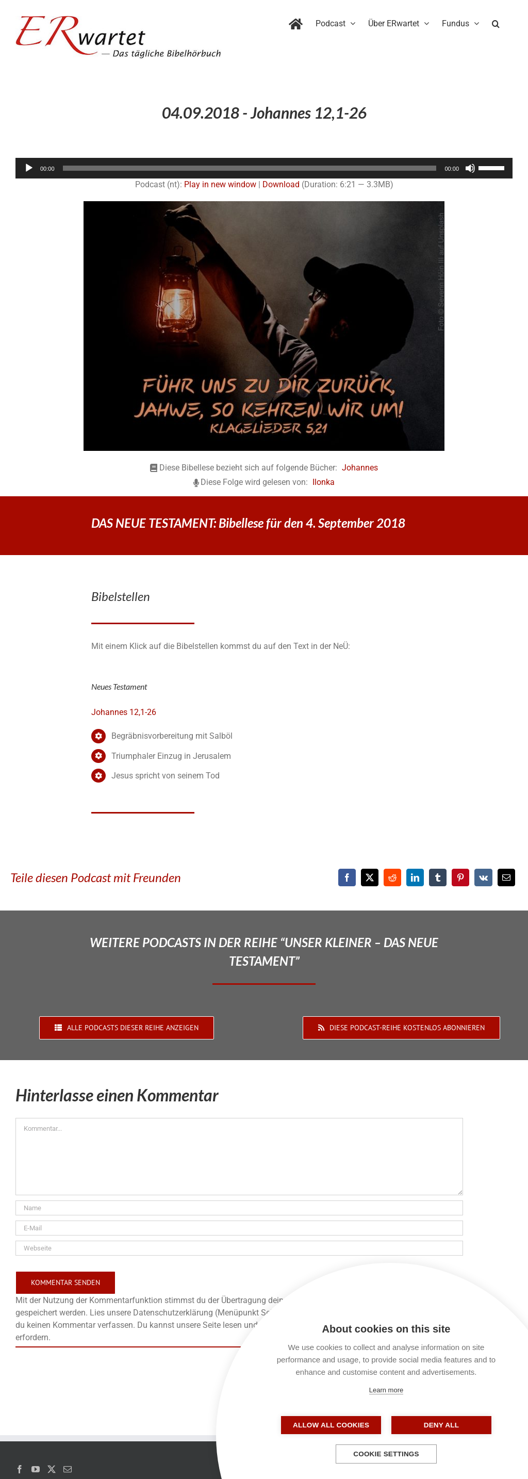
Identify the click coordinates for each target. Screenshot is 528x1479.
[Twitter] (51, 1469)
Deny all (437, 1425)
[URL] (239, 1248)
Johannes (360, 468)
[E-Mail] (506, 877)
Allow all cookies (334, 1425)
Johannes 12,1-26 (123, 712)
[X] (369, 877)
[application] (264, 168)
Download (281, 184)
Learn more (386, 1390)
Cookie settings (386, 1454)
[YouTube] (35, 1469)
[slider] (250, 168)
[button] (496, 21)
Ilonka (323, 482)
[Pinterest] (460, 877)
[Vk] (483, 877)
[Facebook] (347, 877)
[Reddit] (392, 877)
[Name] (239, 1207)
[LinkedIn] (415, 877)
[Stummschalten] (470, 168)
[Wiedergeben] (29, 168)
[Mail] (67, 1469)
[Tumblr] (437, 877)
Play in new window (220, 184)
